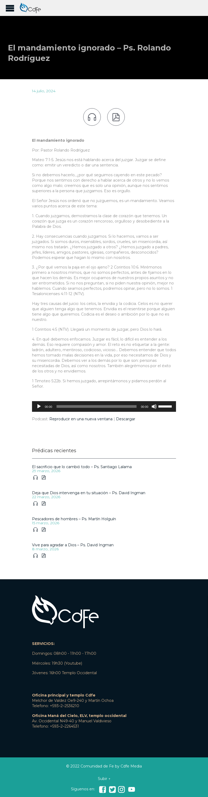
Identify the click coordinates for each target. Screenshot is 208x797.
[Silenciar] (154, 406)
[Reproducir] (39, 406)
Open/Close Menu (10, 8)
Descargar (125, 419)
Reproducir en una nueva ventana (81, 419)
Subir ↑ (104, 778)
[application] (104, 406)
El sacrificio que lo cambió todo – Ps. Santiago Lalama (82, 466)
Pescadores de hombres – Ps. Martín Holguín (74, 519)
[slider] (97, 406)
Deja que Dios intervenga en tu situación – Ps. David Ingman (88, 492)
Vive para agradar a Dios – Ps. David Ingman (73, 545)
